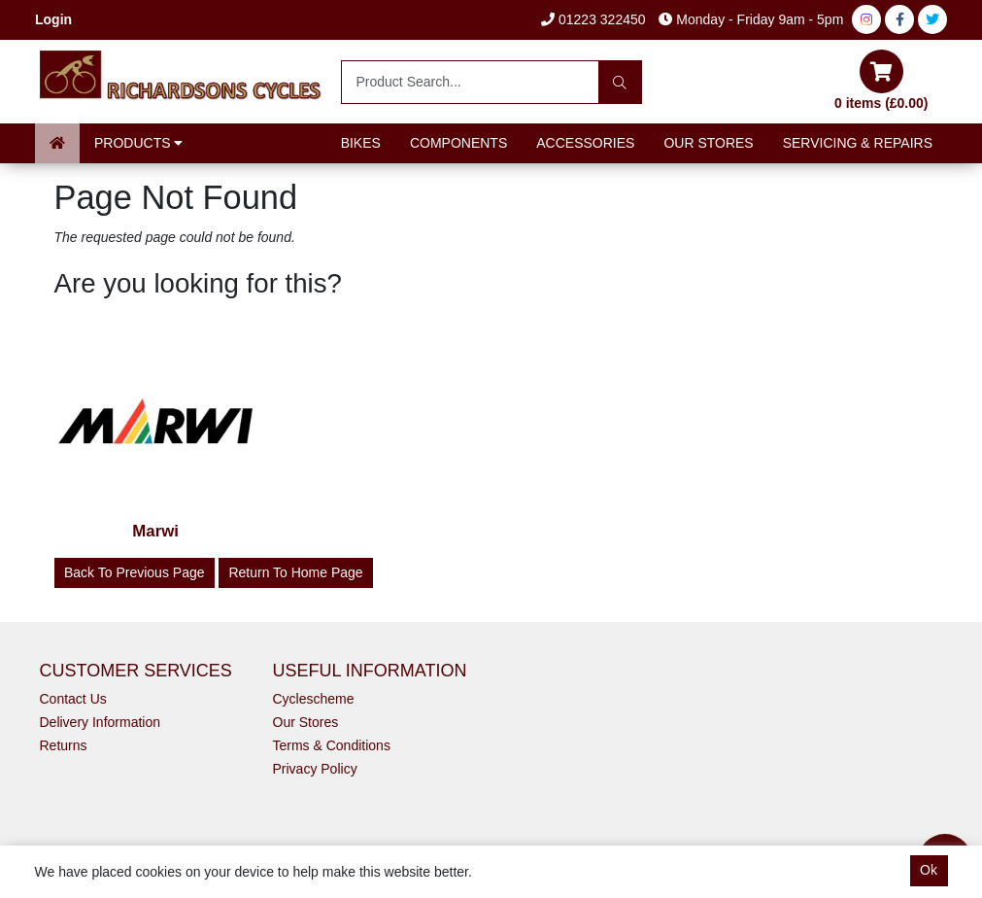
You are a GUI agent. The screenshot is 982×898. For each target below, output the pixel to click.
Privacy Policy (315, 769)
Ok (928, 870)
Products (138, 143)
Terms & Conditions (331, 745)
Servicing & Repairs (857, 143)
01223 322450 (593, 19)
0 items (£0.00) (881, 80)
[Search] (620, 82)
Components (458, 143)
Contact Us (73, 699)
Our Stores (708, 143)
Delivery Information (100, 722)
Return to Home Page (295, 572)
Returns (63, 745)
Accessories (585, 143)
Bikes (361, 143)
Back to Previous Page (134, 572)
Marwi (155, 531)
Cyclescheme (314, 699)
